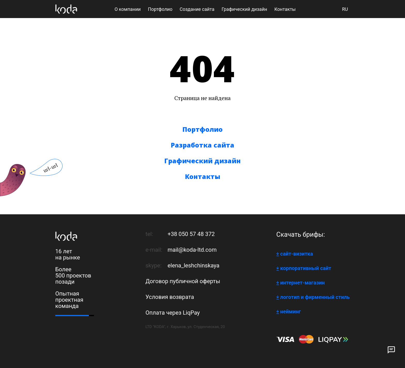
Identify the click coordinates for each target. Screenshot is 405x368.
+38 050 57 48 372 (191, 234)
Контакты (202, 176)
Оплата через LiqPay (172, 312)
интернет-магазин (302, 283)
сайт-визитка (296, 254)
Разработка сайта (202, 145)
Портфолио (202, 129)
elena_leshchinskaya (194, 265)
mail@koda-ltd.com (192, 250)
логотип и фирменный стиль (315, 297)
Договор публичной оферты (182, 281)
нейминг (290, 311)
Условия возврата (169, 297)
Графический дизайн (202, 160)
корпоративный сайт (305, 268)
